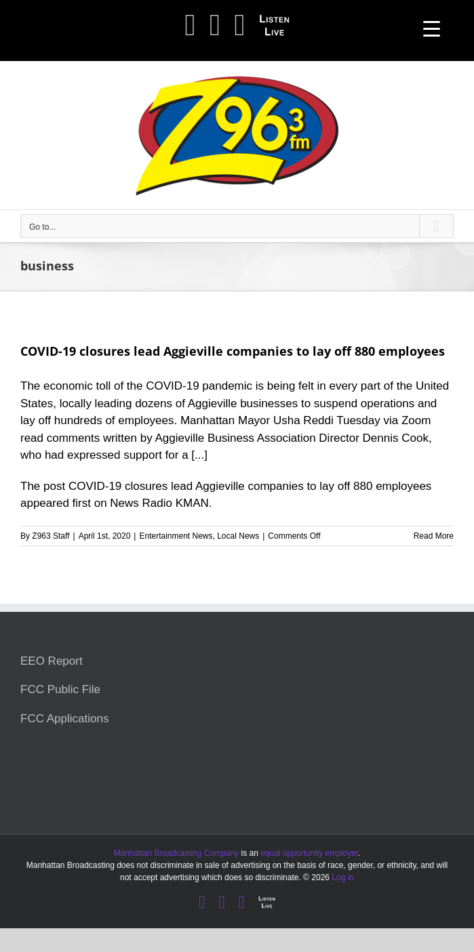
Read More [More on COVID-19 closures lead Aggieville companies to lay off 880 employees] (434, 536)
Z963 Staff (50, 536)
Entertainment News (175, 536)
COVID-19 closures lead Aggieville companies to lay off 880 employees (232, 351)
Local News (238, 536)
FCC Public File (60, 689)
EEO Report (51, 661)
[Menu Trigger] (431, 28)
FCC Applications (64, 718)
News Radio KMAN (159, 503)
